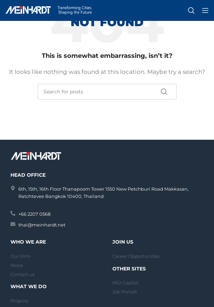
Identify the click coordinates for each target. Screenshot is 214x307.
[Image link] (36, 155)
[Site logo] (48, 10)
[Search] (191, 10)
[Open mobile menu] (205, 10)
